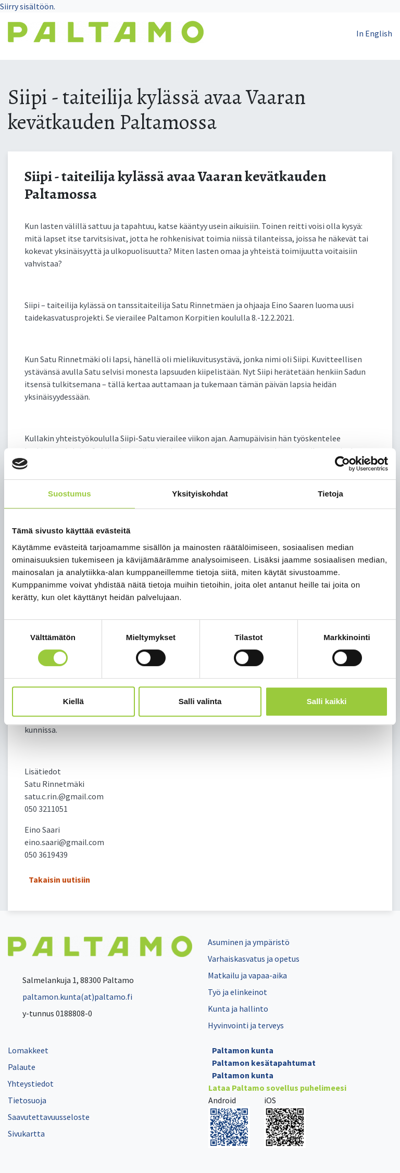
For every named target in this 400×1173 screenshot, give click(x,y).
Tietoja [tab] (330, 493)
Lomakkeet (28, 1050)
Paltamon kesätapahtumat (264, 1062)
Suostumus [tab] (69, 493)
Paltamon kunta (242, 1050)
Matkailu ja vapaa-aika (247, 975)
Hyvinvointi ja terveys (246, 1025)
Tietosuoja (27, 1100)
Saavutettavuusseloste (49, 1117)
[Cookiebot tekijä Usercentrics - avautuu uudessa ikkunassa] (342, 463)
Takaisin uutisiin (59, 879)
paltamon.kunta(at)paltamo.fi (70, 996)
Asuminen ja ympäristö (249, 942)
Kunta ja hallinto (238, 1008)
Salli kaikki (327, 701)
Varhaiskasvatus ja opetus (253, 958)
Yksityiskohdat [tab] (200, 493)
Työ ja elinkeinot (237, 992)
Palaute (21, 1067)
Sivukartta (26, 1133)
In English (374, 33)
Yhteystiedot (31, 1083)
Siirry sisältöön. (27, 6)
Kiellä (73, 701)
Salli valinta (200, 701)
